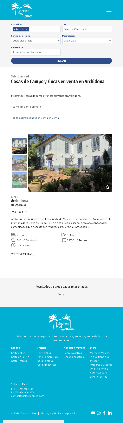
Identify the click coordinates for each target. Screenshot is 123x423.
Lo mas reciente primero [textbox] (27, 106)
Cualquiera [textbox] (70, 40)
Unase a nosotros (74, 357)
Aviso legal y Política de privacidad (59, 413)
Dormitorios (68, 36)
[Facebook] (104, 414)
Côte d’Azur (44, 353)
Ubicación (16, 24)
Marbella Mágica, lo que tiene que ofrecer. (100, 357)
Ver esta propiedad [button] (22, 254)
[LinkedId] (110, 414)
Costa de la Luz (20, 357)
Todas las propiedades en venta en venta (35, 117)
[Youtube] (92, 414)
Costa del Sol (18, 353)
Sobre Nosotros (73, 353)
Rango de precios (20, 36)
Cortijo (61, 294)
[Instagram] (98, 414)
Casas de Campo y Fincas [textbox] (78, 29)
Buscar (61, 60)
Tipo (64, 24)
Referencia (17, 47)
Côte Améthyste (46, 364)
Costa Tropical (19, 361)
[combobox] (36, 29)
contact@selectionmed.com (27, 396)
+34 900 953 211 (28, 392)
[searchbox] (31, 29)
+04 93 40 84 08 (24, 389)
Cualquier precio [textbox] (22, 40)
